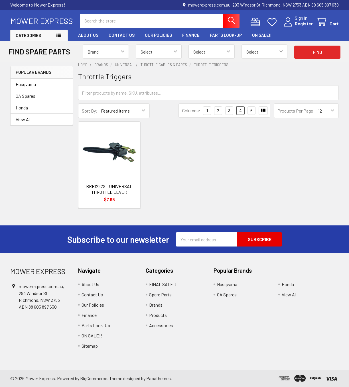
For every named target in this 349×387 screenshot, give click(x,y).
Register (304, 23)
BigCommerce (93, 378)
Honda (22, 107)
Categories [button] (28, 35)
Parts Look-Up (226, 35)
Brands (156, 304)
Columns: (191, 110)
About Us (88, 35)
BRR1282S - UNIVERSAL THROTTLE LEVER (109, 189)
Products (158, 315)
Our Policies (158, 35)
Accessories (161, 325)
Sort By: (90, 110)
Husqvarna (26, 84)
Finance (191, 35)
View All (23, 119)
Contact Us (122, 35)
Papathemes (158, 378)
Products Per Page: (296, 110)
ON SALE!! (262, 35)
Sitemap (90, 346)
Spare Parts (160, 294)
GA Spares (25, 96)
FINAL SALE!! (162, 284)
